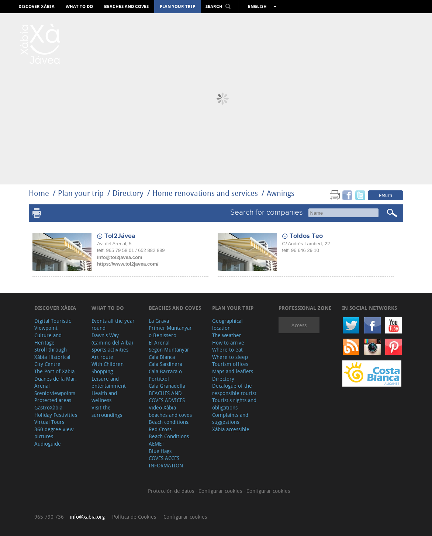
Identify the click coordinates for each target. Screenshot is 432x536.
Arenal (42, 385)
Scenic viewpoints (54, 393)
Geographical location (227, 324)
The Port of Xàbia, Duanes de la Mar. (55, 375)
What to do (79, 6)
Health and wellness (104, 397)
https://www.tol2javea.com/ (127, 264)
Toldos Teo (306, 236)
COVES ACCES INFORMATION (166, 461)
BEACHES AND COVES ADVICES (167, 397)
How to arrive (228, 342)
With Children (107, 363)
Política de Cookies (134, 516)
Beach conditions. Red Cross (169, 425)
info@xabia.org (87, 516)
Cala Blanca (162, 356)
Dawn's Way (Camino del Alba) (112, 339)
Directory (128, 193)
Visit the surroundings (106, 411)
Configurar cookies (220, 490)
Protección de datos (172, 490)
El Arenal (159, 342)
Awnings (280, 193)
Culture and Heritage (48, 339)
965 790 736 (49, 516)
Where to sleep (230, 356)
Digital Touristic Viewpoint (52, 324)
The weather (226, 335)
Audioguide (47, 443)
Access (299, 325)
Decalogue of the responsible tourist (234, 389)
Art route (102, 356)
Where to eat (227, 349)
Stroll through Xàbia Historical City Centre (52, 356)
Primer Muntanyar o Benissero (170, 331)
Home (39, 193)
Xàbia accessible (230, 429)
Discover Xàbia (36, 6)
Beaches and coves (126, 6)
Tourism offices (230, 363)
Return (385, 195)
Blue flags (160, 450)
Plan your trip (177, 6)
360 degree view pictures (53, 433)
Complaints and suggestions (230, 418)
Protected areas (52, 400)
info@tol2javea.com (119, 257)
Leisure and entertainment (108, 382)
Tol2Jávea (119, 236)
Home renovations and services (205, 193)
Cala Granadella (167, 385)
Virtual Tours (49, 421)
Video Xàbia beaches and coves (170, 411)
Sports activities (109, 349)
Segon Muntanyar (169, 349)
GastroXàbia (48, 407)
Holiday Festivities (55, 414)
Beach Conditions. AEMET (169, 440)
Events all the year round (113, 324)
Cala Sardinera (165, 363)
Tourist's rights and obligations (234, 404)
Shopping (102, 371)
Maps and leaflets (232, 371)
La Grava (159, 320)
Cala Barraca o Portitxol (165, 375)
